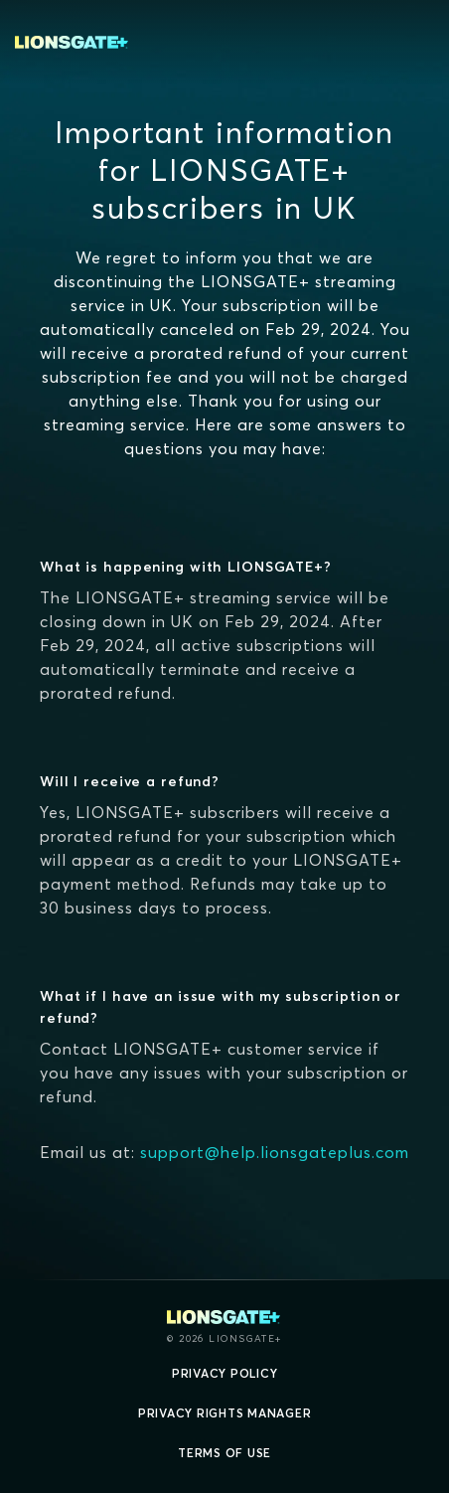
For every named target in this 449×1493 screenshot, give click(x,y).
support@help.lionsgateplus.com (274, 1152)
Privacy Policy (225, 1373)
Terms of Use (224, 1452)
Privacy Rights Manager (225, 1413)
